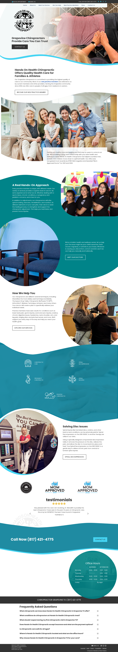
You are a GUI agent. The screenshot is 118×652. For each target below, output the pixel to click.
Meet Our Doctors (44, 5)
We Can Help (57, 5)
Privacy (92, 648)
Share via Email (105, 646)
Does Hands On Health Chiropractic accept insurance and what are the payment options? (56, 624)
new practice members (49, 81)
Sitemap (104, 648)
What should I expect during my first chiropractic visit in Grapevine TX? (49, 620)
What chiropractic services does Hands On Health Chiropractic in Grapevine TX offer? (55, 611)
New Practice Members (71, 5)
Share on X (101, 646)
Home (25, 5)
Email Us (31, 1)
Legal (88, 648)
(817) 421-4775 (91, 1)
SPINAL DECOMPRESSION (74, 457)
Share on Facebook (103, 646)
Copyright (83, 648)
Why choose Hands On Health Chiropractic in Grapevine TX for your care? (50, 638)
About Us (33, 5)
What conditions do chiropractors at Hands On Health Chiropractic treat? (50, 615)
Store (83, 5)
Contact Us (91, 5)
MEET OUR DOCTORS (75, 257)
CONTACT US (20, 47)
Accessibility (98, 648)
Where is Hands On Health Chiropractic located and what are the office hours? (51, 633)
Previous (30, 513)
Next (87, 513)
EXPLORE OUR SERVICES (23, 328)
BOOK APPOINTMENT (19, 1)
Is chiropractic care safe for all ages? (35, 629)
